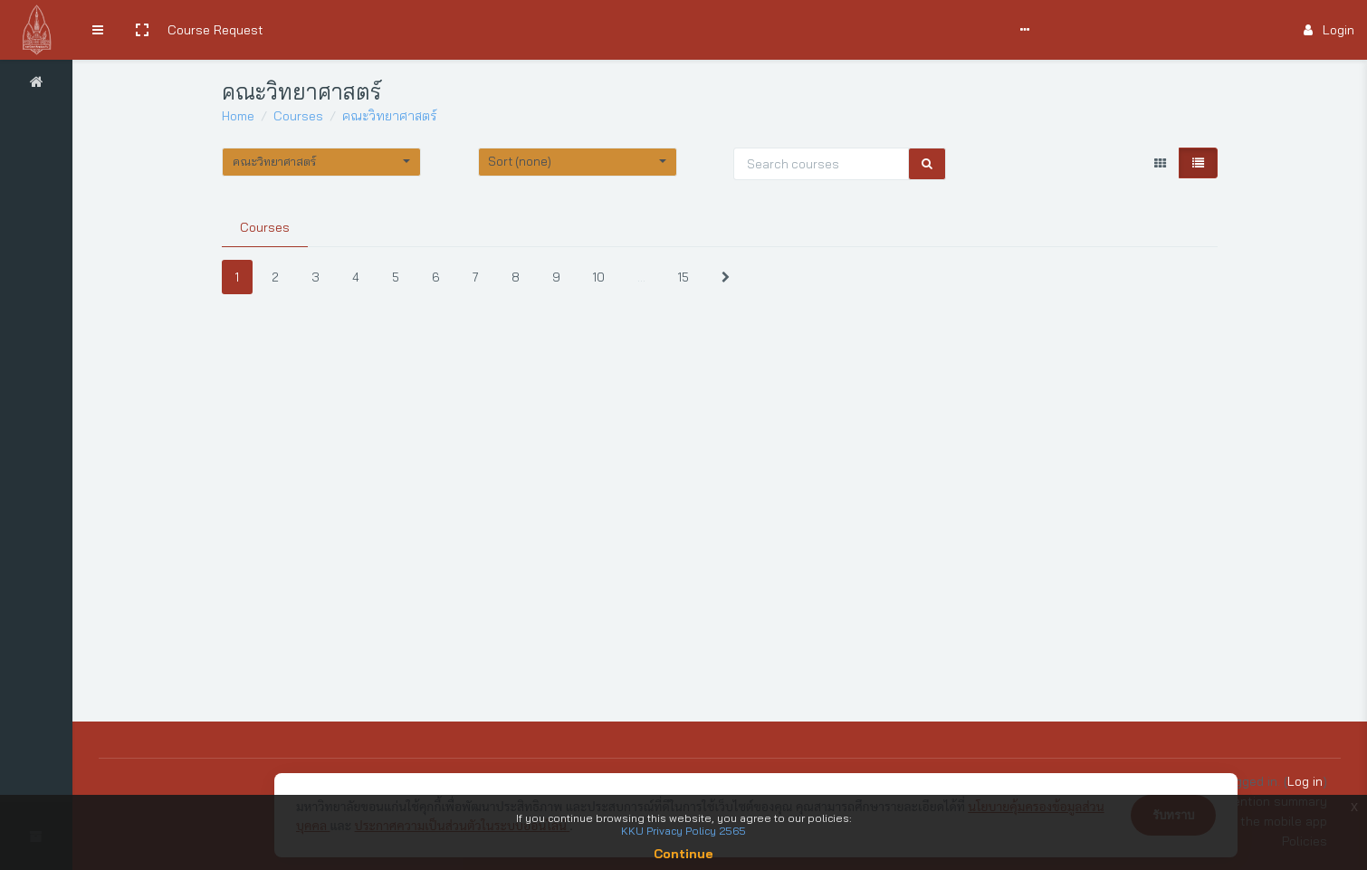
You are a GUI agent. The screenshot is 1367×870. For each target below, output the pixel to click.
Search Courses (323, 30)
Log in (1305, 781)
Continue (683, 854)
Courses (298, 116)
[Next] (725, 277)
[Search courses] (821, 164)
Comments (502, 30)
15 (683, 277)
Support (581, 30)
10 (599, 277)
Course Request (215, 30)
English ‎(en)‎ (714, 30)
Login (1329, 30)
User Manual (421, 30)
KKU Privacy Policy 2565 (683, 830)
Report (647, 30)
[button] (142, 30)
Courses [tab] (265, 227)
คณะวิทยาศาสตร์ (389, 116)
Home (238, 116)
